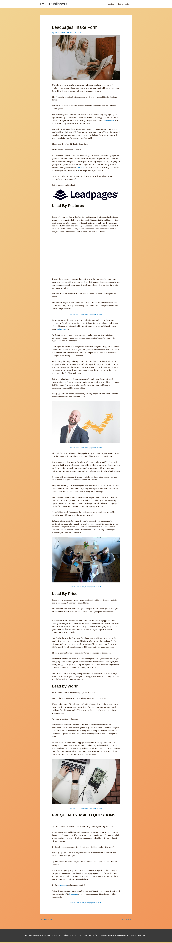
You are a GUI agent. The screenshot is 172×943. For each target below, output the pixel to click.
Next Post (126, 920)
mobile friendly (63, 330)
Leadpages (63, 886)
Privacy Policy (124, 4)
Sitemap (57, 936)
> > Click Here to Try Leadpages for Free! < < (86, 315)
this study (82, 168)
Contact (111, 4)
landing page (109, 121)
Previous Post (47, 920)
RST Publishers (55, 4)
